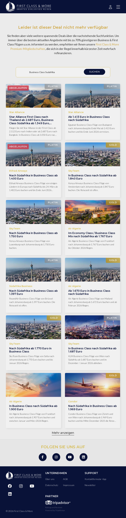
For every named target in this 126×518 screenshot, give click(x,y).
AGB (65, 479)
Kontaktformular (93, 479)
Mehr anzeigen (63, 433)
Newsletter (90, 485)
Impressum (68, 485)
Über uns (49, 479)
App (104, 479)
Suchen (94, 71)
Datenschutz (51, 485)
